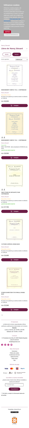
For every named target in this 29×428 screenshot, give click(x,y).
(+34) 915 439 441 (14, 339)
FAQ (14, 360)
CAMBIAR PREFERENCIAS (11, 34)
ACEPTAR (7, 31)
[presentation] (13, 400)
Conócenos (14, 351)
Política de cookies (14, 353)
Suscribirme (14, 389)
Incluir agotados (5, 59)
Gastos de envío (14, 356)
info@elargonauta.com (14, 341)
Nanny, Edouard (5, 92)
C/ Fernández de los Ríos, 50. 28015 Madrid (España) (14, 338)
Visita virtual (14, 358)
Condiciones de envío (14, 354)
